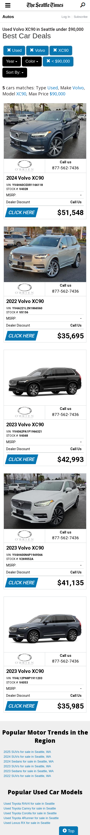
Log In (65, 17)
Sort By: (15, 72)
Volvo (37, 50)
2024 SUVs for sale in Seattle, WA (27, 756)
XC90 (60, 50)
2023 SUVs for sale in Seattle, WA (27, 766)
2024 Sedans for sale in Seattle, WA (29, 761)
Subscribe (81, 17)
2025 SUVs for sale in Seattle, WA (27, 752)
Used (14, 50)
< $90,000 (58, 61)
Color (31, 61)
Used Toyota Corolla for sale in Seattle (30, 813)
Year (11, 61)
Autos (8, 16)
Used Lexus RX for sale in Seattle (27, 823)
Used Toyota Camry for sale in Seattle (30, 808)
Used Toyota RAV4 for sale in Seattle (29, 803)
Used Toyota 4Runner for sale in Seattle (31, 818)
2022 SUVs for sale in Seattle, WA (27, 776)
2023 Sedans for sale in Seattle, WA (29, 771)
